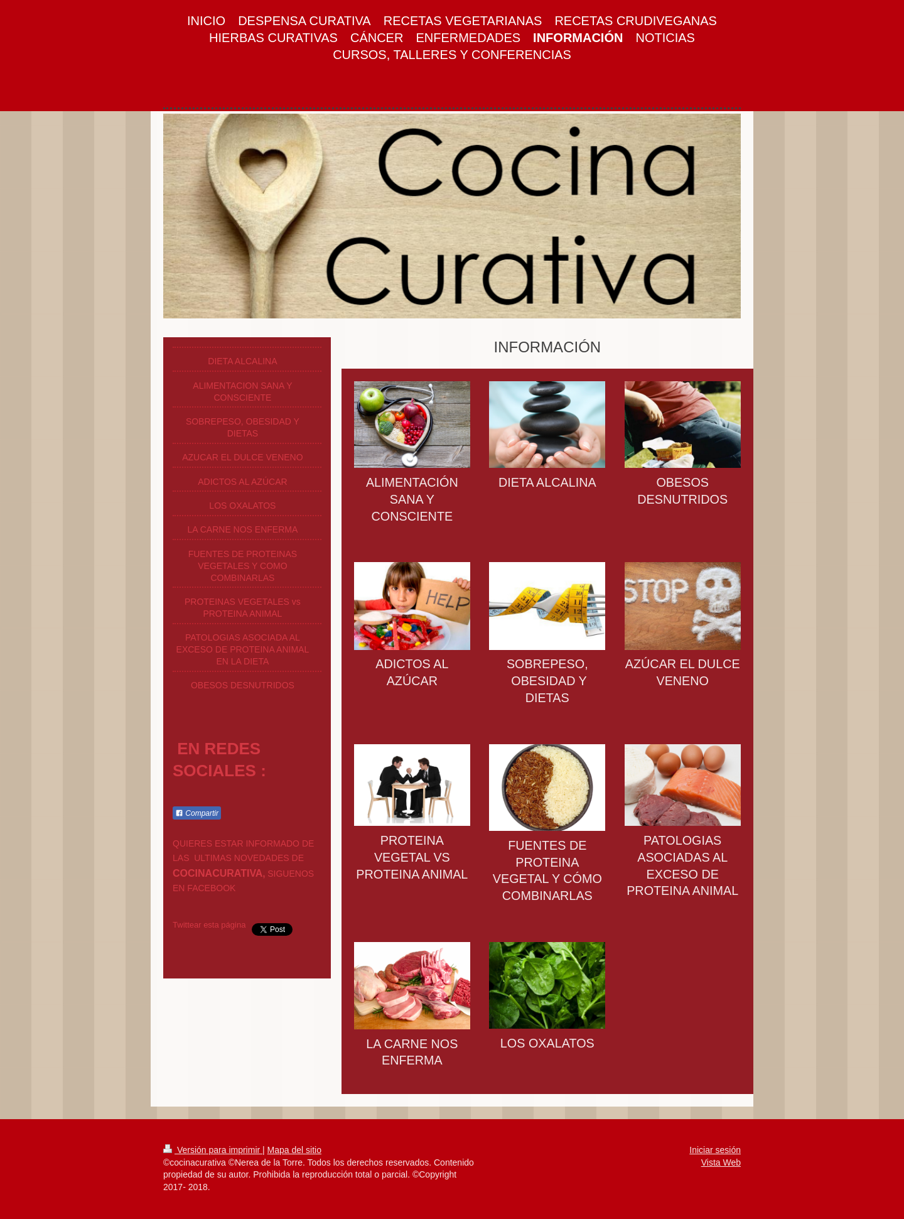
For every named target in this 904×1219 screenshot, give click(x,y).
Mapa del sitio (294, 1150)
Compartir (196, 813)
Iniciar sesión (715, 1150)
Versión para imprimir (212, 1150)
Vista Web (721, 1162)
